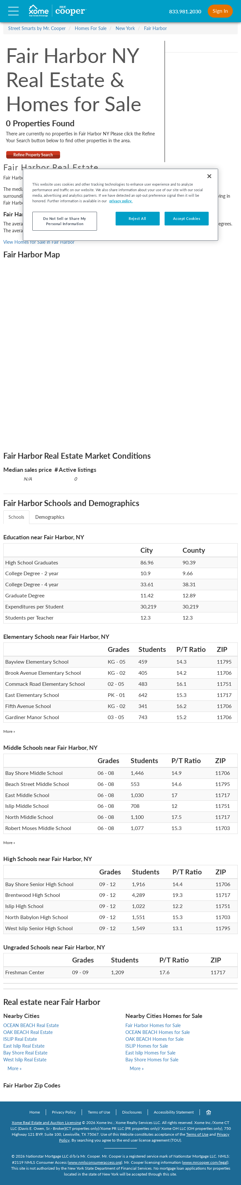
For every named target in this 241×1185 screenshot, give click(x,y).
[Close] (209, 176)
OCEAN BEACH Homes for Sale (157, 1032)
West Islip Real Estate (24, 1059)
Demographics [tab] (49, 517)
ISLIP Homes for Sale (146, 1046)
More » (9, 731)
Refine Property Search (33, 154)
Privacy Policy (64, 1112)
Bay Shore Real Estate (25, 1052)
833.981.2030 (185, 11)
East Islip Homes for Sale (150, 1052)
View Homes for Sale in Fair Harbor (38, 242)
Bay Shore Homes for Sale (151, 1059)
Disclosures (132, 1112)
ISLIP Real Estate (20, 1039)
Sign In (220, 11)
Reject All (137, 218)
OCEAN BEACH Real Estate (31, 1025)
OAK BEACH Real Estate (28, 1032)
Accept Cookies (187, 218)
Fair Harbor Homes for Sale (153, 1025)
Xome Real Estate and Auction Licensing (46, 1122)
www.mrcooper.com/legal (205, 1162)
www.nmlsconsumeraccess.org (95, 1162)
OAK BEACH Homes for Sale (154, 1039)
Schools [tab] (16, 517)
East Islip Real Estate (23, 1046)
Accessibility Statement (174, 1112)
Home (34, 1112)
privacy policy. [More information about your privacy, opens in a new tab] (121, 201)
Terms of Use (99, 1112)
